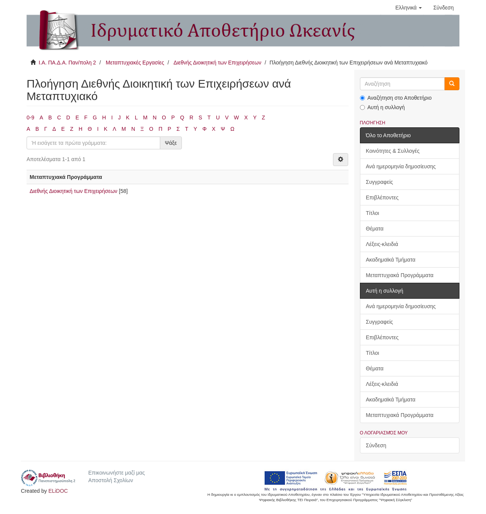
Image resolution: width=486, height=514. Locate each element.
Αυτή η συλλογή (382, 107)
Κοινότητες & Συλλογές (393, 151)
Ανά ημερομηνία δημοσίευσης (401, 166)
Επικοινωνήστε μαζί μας (116, 473)
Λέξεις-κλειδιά (382, 244)
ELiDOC (58, 491)
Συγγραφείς (379, 182)
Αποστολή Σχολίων (110, 480)
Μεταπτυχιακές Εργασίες (135, 63)
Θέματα (375, 229)
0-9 (30, 117)
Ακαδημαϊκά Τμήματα (391, 260)
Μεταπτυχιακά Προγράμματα (400, 275)
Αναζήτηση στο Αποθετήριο (396, 98)
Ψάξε (171, 143)
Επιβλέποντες (382, 197)
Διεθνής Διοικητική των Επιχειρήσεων (217, 63)
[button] (409, 7)
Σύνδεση (376, 445)
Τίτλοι (372, 213)
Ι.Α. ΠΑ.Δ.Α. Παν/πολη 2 (67, 63)
